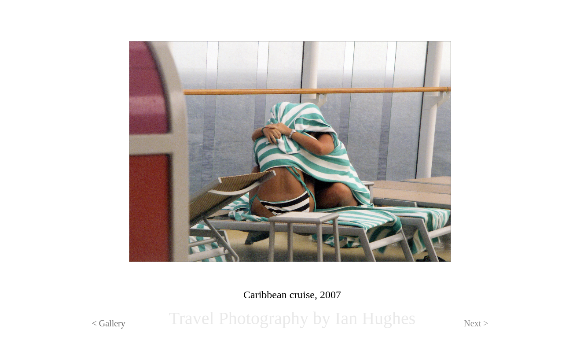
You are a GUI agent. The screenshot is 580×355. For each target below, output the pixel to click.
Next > (476, 323)
